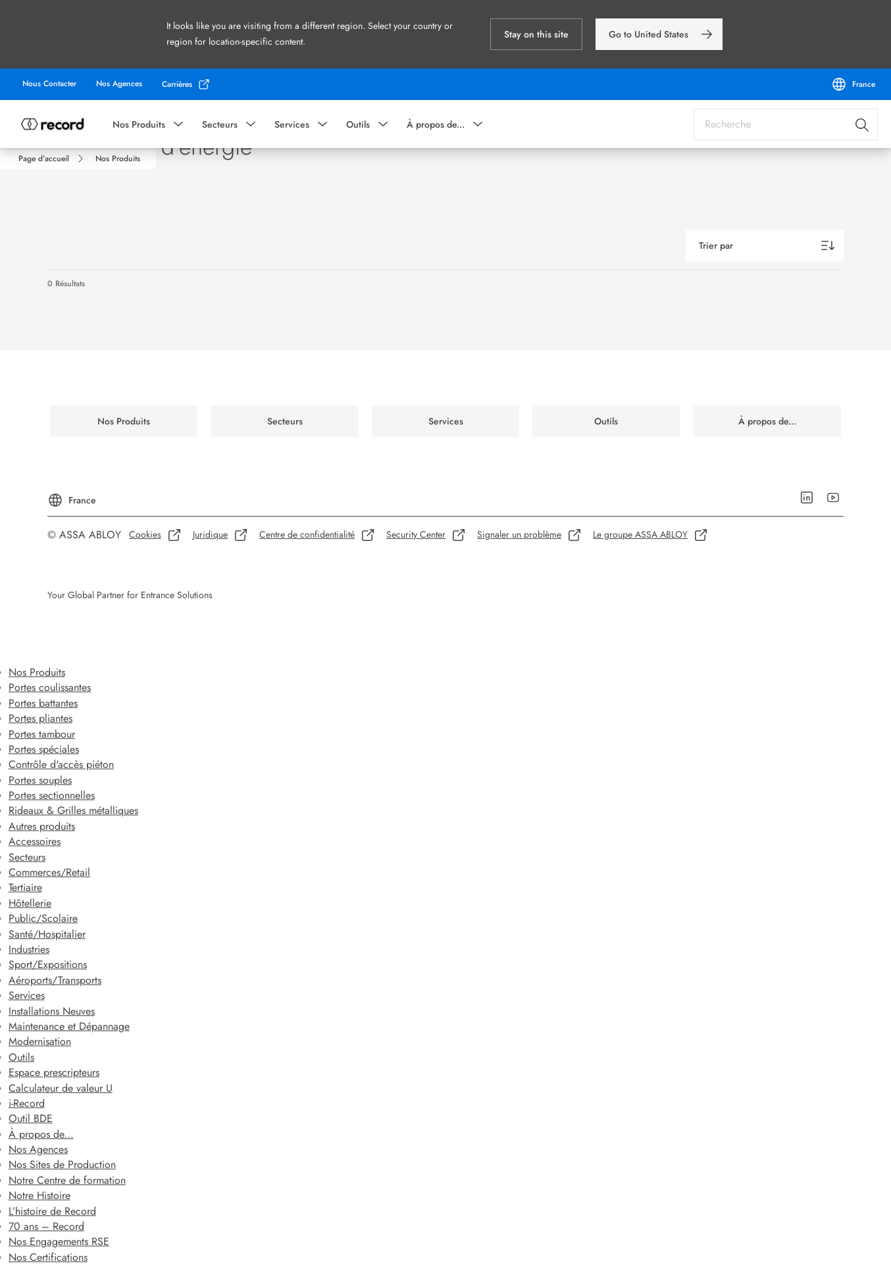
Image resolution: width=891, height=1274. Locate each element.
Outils (358, 124)
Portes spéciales (44, 749)
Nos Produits (139, 124)
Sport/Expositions (48, 964)
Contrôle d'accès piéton (61, 764)
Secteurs (220, 124)
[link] (659, 34)
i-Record (27, 1103)
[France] (853, 84)
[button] (536, 34)
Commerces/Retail (49, 872)
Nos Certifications (48, 1257)
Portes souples (40, 780)
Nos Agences (38, 1149)
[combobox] (786, 124)
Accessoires (35, 841)
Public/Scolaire (43, 918)
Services (291, 124)
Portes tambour (42, 734)
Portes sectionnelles (52, 795)
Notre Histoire (39, 1195)
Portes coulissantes (50, 687)
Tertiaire (25, 887)
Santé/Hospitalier (47, 934)
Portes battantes (43, 703)
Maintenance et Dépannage (69, 1026)
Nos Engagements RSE (59, 1241)
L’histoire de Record (52, 1211)
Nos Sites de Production (62, 1164)
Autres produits (42, 826)
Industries (29, 949)
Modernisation (40, 1041)
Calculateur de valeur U (61, 1088)
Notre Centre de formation (67, 1180)
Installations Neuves (52, 1011)
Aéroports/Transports (55, 980)
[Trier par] (765, 245)
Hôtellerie (30, 903)
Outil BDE (31, 1118)
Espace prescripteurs (54, 1072)
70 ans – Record (46, 1226)
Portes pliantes (40, 718)
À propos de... (436, 124)
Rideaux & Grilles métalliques (73, 810)
